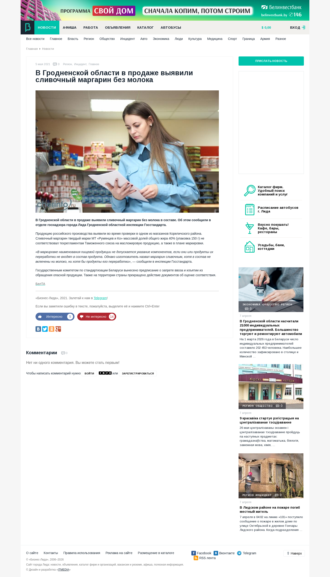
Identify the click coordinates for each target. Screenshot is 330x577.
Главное (56, 39)
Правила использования (81, 553)
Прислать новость (271, 61)
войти (89, 373)
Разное (280, 39)
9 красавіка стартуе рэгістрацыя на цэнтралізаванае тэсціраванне (269, 420)
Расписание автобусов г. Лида (278, 209)
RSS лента (205, 558)
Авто (144, 39)
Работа (90, 27)
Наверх (294, 553)
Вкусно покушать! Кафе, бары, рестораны (273, 228)
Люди (179, 39)
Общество (107, 39)
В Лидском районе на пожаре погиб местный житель (270, 509)
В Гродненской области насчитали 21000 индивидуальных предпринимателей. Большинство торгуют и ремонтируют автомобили (271, 327)
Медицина (215, 39)
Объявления (117, 27)
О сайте (32, 553)
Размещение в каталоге (156, 553)
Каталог (145, 27)
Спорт (232, 39)
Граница (248, 39)
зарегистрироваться (138, 373)
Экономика (161, 39)
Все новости (35, 39)
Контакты (51, 553)
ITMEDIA (63, 569)
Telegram (100, 298)
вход (297, 27)
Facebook (201, 553)
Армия (265, 39)
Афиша (70, 27)
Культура (195, 39)
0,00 (267, 27)
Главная (32, 48)
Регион (89, 39)
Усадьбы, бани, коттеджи (271, 247)
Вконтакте (224, 553)
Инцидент (127, 39)
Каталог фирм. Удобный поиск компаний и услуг (273, 190)
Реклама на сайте (119, 553)
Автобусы (171, 27)
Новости (47, 27)
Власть (73, 39)
